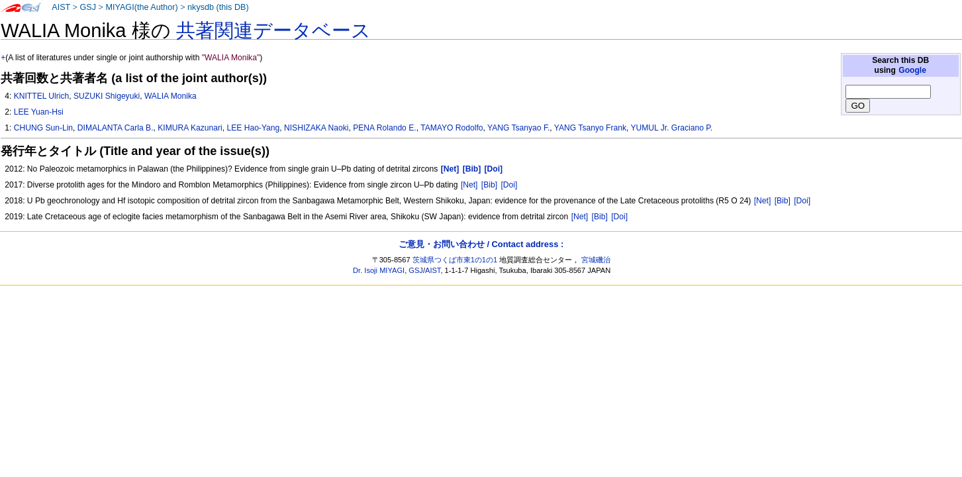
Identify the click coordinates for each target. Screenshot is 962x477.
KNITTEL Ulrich (42, 96)
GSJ (87, 7)
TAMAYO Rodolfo (451, 127)
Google (912, 70)
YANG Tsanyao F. (518, 127)
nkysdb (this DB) (218, 7)
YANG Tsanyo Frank (590, 127)
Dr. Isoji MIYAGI (379, 270)
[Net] (469, 184)
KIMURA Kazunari (190, 127)
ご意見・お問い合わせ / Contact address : (481, 244)
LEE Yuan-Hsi (39, 112)
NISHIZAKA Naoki (316, 127)
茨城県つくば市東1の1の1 (455, 260)
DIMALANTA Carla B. (115, 127)
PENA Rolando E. (384, 127)
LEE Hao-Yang (252, 127)
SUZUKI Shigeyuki (106, 96)
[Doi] (509, 184)
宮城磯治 (595, 260)
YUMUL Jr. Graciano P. (671, 127)
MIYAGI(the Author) (141, 7)
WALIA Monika (170, 96)
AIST (61, 7)
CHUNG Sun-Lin (43, 127)
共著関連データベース (273, 30)
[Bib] (489, 184)
